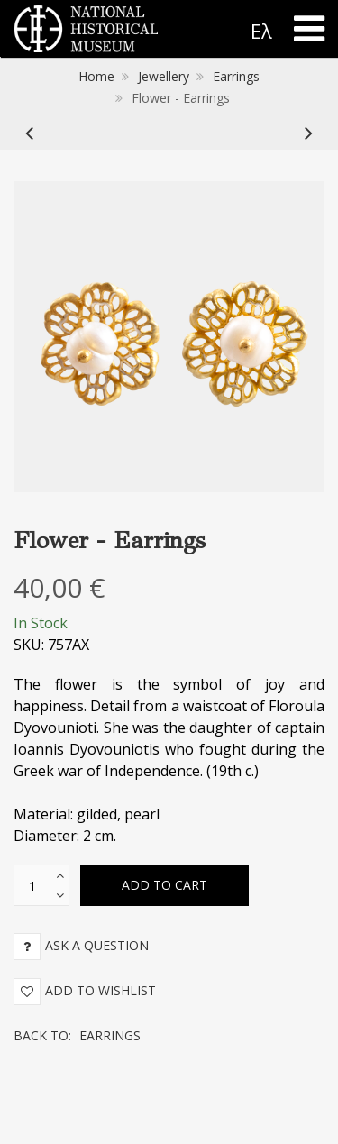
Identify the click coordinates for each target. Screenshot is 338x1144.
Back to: (77, 1035)
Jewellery (163, 76)
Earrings (236, 76)
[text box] (32, 885)
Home (96, 76)
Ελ (261, 30)
